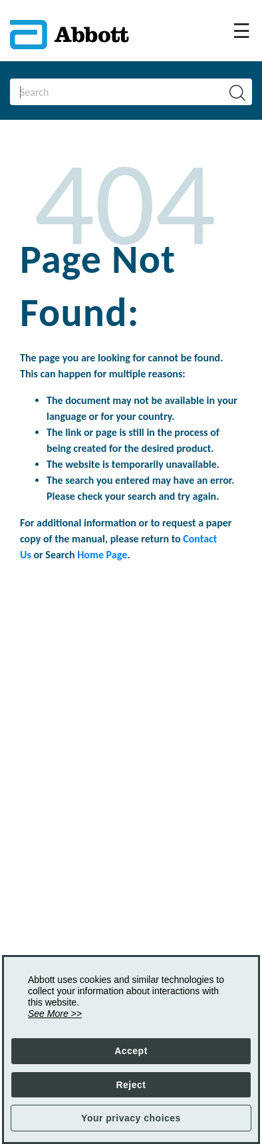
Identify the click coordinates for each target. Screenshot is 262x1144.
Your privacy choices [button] (131, 1118)
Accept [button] (131, 1051)
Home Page (102, 554)
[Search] (109, 92)
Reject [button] (131, 1084)
